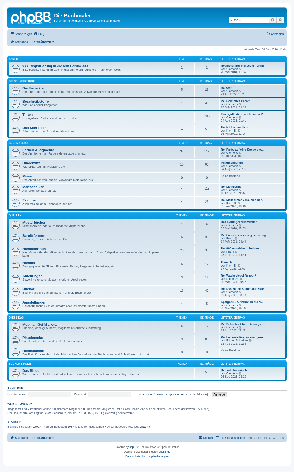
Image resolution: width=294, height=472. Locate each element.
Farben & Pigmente (38, 150)
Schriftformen (33, 236)
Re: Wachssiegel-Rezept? (238, 275)
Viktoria (145, 426)
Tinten (27, 115)
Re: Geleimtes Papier (235, 101)
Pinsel (27, 176)
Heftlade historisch (234, 370)
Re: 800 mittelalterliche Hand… (242, 248)
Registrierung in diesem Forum (242, 65)
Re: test (226, 87)
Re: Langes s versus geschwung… (245, 235)
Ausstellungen (34, 302)
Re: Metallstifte (231, 186)
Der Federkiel (33, 88)
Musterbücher (33, 222)
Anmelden (15, 388)
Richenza (232, 278)
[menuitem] (39, 34)
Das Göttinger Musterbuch (239, 222)
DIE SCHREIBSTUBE (22, 81)
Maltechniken (33, 187)
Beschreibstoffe (35, 101)
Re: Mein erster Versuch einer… (243, 199)
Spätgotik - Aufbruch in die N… (242, 302)
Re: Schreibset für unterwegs (241, 324)
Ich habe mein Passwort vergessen (156, 394)
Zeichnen (30, 200)
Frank (230, 238)
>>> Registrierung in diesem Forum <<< (55, 66)
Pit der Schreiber (237, 340)
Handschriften (34, 249)
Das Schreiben (34, 128)
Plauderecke (32, 338)
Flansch (226, 262)
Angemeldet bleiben (196, 394)
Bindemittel (31, 163)
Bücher (28, 289)
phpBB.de (164, 451)
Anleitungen (32, 276)
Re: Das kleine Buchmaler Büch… (244, 288)
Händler (28, 263)
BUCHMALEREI (18, 143)
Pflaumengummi (232, 162)
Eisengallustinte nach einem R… (243, 114)
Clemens (232, 68)
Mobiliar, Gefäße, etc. (39, 324)
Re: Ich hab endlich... (235, 127)
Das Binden (32, 371)
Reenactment (33, 351)
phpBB (133, 447)
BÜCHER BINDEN (20, 363)
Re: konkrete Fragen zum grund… (244, 337)
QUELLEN (15, 215)
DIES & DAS (16, 317)
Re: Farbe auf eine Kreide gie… (242, 149)
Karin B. (231, 130)
